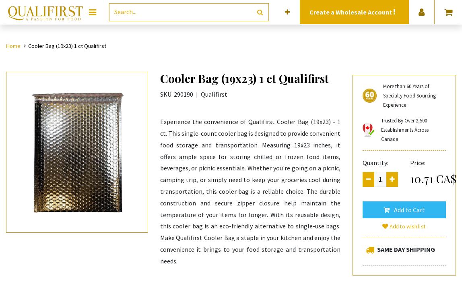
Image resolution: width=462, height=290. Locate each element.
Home (13, 46)
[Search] (260, 12)
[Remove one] (368, 179)
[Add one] (392, 179)
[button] (287, 12)
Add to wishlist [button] (404, 226)
